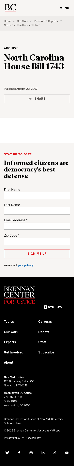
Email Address (14, 220)
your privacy (26, 265)
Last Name (12, 205)
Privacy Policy (12, 438)
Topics (9, 322)
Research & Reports (46, 21)
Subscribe (46, 352)
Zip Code (10, 235)
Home (7, 21)
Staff (42, 342)
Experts (10, 342)
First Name (12, 190)
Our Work (22, 21)
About (8, 362)
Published (10, 89)
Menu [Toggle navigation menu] (64, 8)
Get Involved (13, 352)
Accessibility (33, 438)
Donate (44, 332)
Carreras (45, 322)
